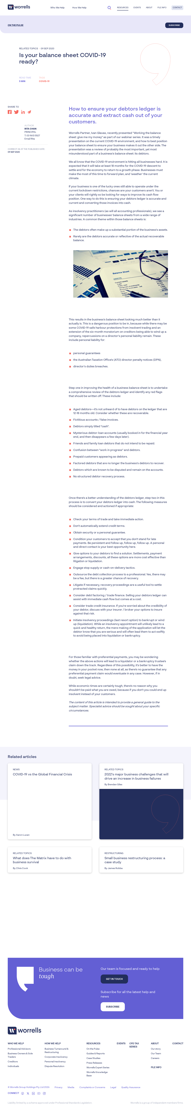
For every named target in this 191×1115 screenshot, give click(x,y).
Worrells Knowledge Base (97, 1074)
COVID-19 (44, 81)
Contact (177, 8)
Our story (156, 1049)
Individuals (13, 1066)
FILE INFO (156, 1067)
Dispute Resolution (54, 1066)
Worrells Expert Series (97, 1068)
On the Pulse (15, 25)
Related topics (28, 49)
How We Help (79, 8)
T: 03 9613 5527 (32, 136)
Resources (122, 8)
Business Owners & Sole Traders (20, 1055)
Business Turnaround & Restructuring (56, 1050)
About (149, 8)
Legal (113, 1087)
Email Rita (29, 139)
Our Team (156, 1053)
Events (137, 8)
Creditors (13, 1062)
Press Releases (94, 1063)
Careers (155, 1058)
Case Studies (93, 1058)
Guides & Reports (95, 1053)
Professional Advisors (19, 1049)
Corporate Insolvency (56, 1057)
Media (71, 1087)
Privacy (58, 1087)
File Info (162, 8)
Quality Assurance (130, 1087)
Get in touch (114, 979)
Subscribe (174, 25)
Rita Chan (30, 129)
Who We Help (57, 8)
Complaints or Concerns (92, 1087)
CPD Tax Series (134, 1045)
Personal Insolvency (55, 1062)
